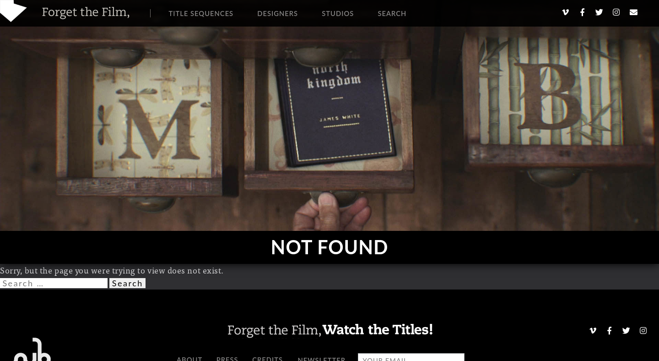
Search (392, 13)
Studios (338, 13)
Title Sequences (201, 13)
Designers (277, 13)
